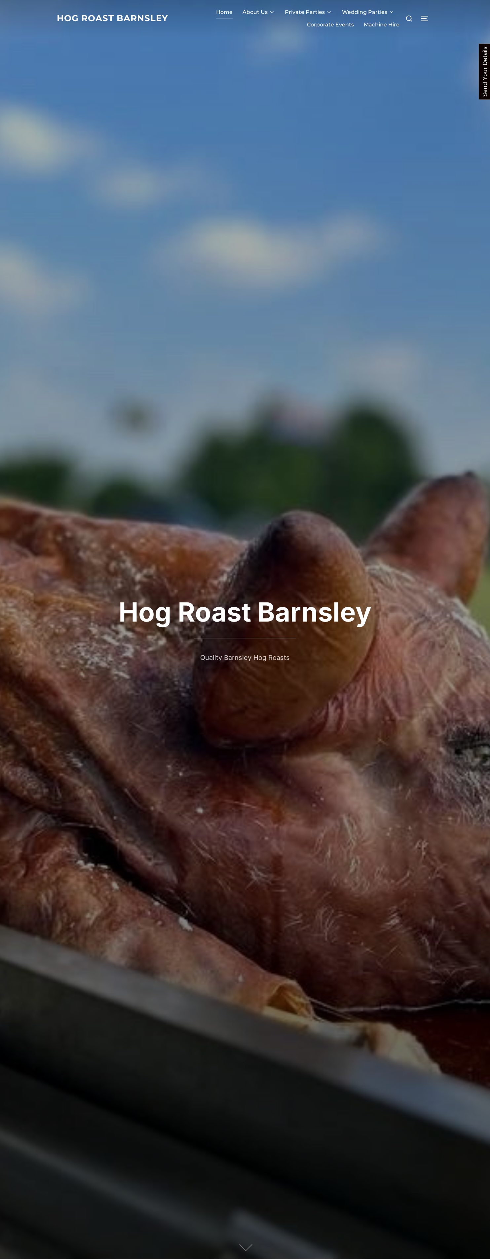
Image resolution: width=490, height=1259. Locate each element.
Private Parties (308, 12)
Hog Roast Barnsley (112, 18)
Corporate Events (330, 24)
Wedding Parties (368, 12)
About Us (259, 12)
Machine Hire (381, 24)
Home (224, 12)
